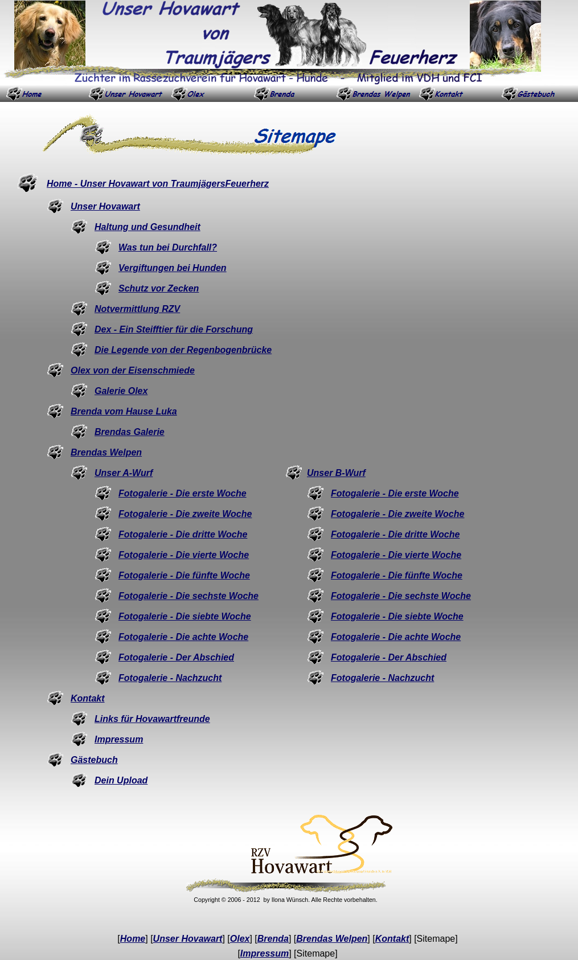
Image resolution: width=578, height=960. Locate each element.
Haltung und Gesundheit (147, 227)
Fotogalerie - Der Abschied (176, 657)
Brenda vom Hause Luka (124, 411)
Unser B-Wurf (336, 473)
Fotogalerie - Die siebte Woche (184, 616)
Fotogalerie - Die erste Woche (182, 493)
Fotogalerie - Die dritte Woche (182, 534)
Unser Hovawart (105, 206)
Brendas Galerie (130, 432)
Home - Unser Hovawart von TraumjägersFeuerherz (158, 183)
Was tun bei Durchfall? (167, 247)
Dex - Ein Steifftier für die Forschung (174, 329)
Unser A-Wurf (124, 473)
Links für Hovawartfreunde (152, 719)
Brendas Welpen (106, 452)
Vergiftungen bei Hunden (172, 268)
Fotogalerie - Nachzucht (170, 678)
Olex (240, 938)
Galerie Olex (121, 391)
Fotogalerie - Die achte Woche (183, 637)
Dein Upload (121, 780)
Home (132, 938)
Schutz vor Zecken (158, 288)
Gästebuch (94, 760)
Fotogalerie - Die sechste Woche (188, 596)
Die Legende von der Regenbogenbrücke (183, 350)
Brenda (273, 938)
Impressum (119, 739)
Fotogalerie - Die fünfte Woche (184, 575)
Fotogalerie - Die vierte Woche (183, 555)
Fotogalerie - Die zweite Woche (185, 514)
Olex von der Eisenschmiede (133, 370)
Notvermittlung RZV (137, 309)
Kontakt (88, 698)
